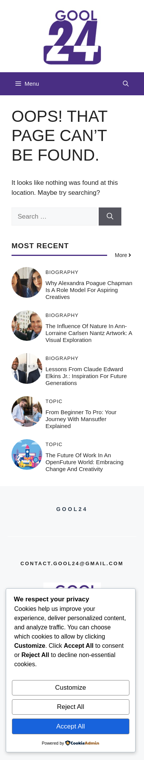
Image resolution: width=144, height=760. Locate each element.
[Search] (110, 216)
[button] (125, 83)
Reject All (70, 706)
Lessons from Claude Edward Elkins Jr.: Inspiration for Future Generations (86, 376)
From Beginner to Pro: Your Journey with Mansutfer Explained (81, 419)
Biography (62, 272)
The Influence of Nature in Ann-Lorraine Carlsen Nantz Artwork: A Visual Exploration (89, 333)
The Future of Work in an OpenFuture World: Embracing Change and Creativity (85, 462)
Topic (54, 401)
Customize (70, 687)
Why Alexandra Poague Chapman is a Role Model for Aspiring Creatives (89, 290)
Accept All (70, 726)
